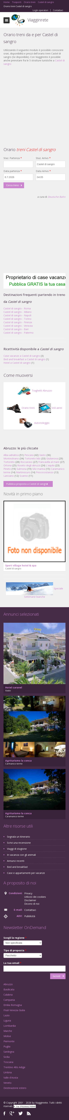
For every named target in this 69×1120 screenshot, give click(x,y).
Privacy (28, 893)
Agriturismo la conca (18, 760)
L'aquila (50, 465)
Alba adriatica (11, 455)
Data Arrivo (43, 171)
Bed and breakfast (17, 867)
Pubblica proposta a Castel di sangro (27, 484)
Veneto (7, 1082)
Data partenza (12, 171)
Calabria (8, 994)
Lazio (6, 1015)
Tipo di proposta (14, 950)
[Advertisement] (33, 101)
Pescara (29, 455)
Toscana (8, 1062)
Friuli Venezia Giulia (14, 1010)
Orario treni (21, 407)
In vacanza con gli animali (21, 854)
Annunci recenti (15, 860)
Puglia (6, 1046)
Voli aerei (50, 407)
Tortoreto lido (33, 458)
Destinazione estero (14, 1088)
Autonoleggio (34, 422)
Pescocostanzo (44, 472)
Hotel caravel (13, 687)
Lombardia (9, 1025)
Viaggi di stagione (17, 848)
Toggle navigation (6, 20)
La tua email (12, 963)
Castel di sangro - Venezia (18, 325)
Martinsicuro (23, 472)
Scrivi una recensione (19, 842)
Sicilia (6, 1056)
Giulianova (52, 458)
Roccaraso (26, 462)
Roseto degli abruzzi (28, 465)
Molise (7, 1036)
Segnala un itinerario (18, 836)
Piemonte (8, 1041)
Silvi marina (38, 468)
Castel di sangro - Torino (17, 318)
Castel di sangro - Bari (15, 329)
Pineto (7, 468)
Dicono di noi (31, 903)
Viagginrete (38, 20)
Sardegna (8, 1051)
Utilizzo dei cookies (35, 896)
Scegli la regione (15, 937)
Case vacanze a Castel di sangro (21, 355)
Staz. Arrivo (43, 158)
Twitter (21, 1113)
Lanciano (8, 475)
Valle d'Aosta (10, 1077)
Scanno (24, 475)
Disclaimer (30, 900)
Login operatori (40, 10)
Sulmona (22, 468)
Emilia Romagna (12, 1005)
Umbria (7, 1072)
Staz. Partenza (12, 158)
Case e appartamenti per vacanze (26, 873)
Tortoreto (9, 462)
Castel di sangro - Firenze (17, 322)
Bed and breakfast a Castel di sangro (24, 359)
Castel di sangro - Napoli (17, 315)
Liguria (7, 1020)
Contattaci (58, 10)
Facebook (4, 1113)
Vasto (42, 455)
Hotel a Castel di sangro (17, 362)
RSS (29, 1113)
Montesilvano (11, 458)
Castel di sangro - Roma (17, 308)
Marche (7, 1031)
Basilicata (8, 989)
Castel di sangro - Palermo (18, 332)
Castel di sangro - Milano (17, 312)
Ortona (7, 465)
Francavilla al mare (48, 462)
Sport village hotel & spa (20, 565)
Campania (9, 999)
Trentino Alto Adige (14, 1067)
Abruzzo (8, 984)
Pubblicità (29, 916)
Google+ (12, 1113)
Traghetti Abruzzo (34, 390)
